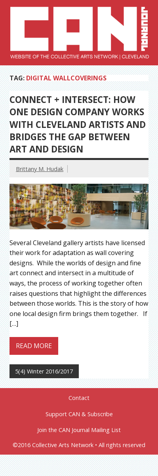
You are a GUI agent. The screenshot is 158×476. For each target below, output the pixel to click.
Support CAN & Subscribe (79, 414)
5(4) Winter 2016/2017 (44, 371)
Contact (79, 398)
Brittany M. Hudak (39, 169)
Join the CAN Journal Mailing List (79, 430)
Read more (34, 345)
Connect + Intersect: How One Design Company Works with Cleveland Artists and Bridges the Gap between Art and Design (78, 124)
